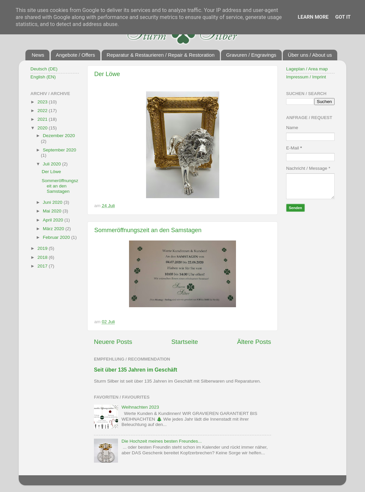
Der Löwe (107, 74)
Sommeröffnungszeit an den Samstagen (148, 230)
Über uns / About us (310, 55)
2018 (43, 257)
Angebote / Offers (75, 55)
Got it (343, 17)
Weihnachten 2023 (140, 407)
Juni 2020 (53, 202)
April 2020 (54, 219)
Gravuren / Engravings (251, 55)
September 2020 (59, 149)
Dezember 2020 (59, 135)
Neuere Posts (113, 341)
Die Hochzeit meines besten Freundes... (161, 441)
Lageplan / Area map (307, 68)
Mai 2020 (53, 210)
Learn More (313, 17)
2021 (43, 119)
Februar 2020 (57, 237)
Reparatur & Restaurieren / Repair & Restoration (161, 55)
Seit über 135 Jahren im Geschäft (135, 370)
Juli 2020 (52, 163)
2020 (43, 127)
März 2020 (54, 228)
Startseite (184, 341)
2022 (43, 110)
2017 (43, 266)
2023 (43, 101)
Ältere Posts (254, 341)
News (38, 55)
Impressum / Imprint (306, 76)
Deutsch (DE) (43, 68)
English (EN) (43, 76)
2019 (43, 248)
